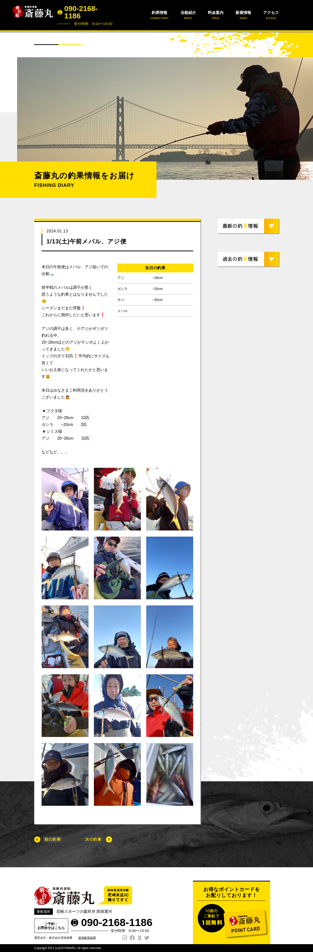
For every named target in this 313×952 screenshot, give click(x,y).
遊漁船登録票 (87, 938)
